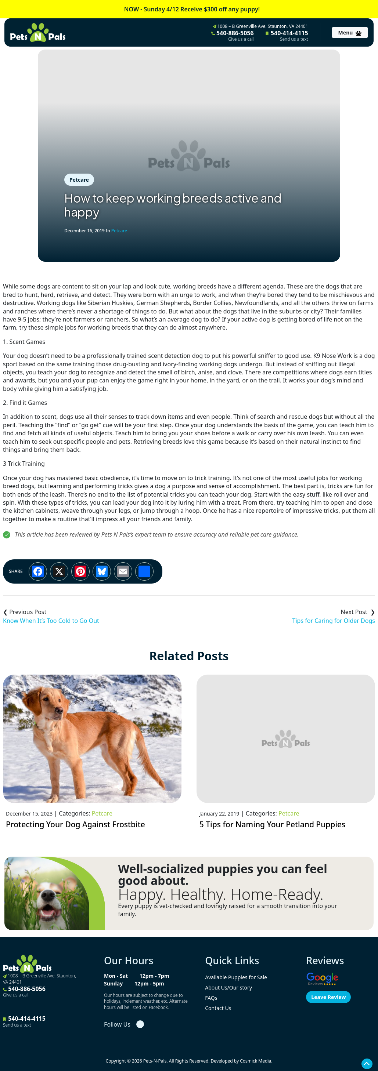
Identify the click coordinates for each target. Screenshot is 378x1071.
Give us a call (241, 39)
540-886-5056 (232, 35)
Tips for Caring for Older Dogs (333, 621)
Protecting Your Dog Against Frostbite (75, 824)
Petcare (79, 179)
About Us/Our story (228, 987)
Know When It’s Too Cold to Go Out (51, 621)
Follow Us (117, 1024)
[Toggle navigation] (350, 32)
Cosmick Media (255, 1061)
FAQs (211, 997)
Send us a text (294, 39)
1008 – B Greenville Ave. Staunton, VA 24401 (260, 26)
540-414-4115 (287, 35)
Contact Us (218, 1008)
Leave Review (328, 997)
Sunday (113, 983)
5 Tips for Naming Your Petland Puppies (272, 824)
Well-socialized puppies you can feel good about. (222, 874)
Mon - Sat (116, 975)
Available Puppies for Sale (236, 977)
